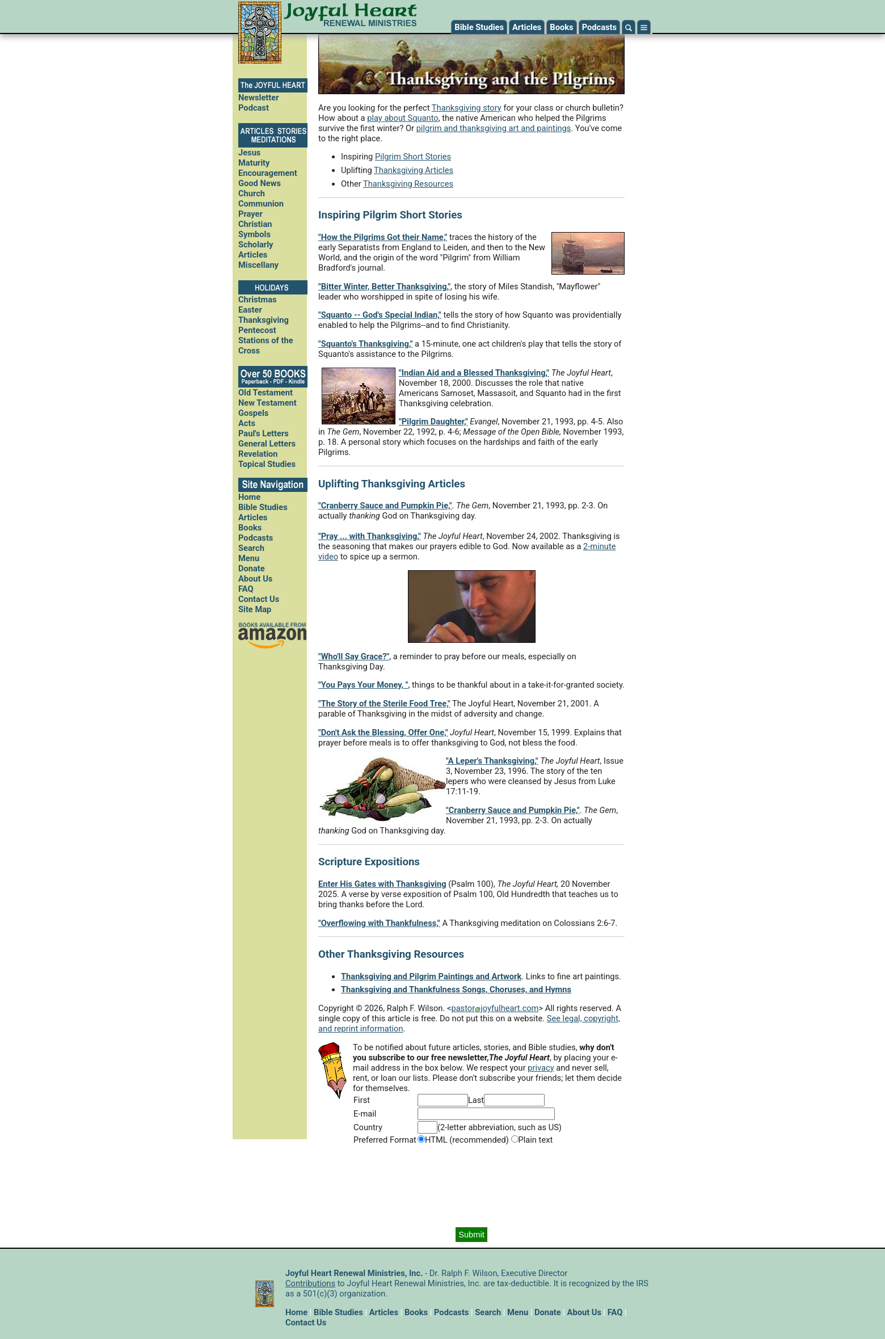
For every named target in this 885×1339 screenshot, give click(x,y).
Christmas (257, 299)
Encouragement (267, 173)
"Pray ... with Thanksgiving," (369, 536)
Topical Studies (267, 464)
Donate (251, 568)
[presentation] (471, 1186)
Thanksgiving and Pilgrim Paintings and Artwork (431, 976)
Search (251, 548)
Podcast (253, 108)
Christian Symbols (255, 229)
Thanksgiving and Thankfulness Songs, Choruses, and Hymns (456, 989)
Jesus (249, 153)
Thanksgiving (263, 320)
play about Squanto (403, 118)
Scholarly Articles (255, 249)
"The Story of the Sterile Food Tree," (384, 703)
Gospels (253, 413)
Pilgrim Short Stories (413, 156)
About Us (255, 579)
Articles (526, 27)
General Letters (267, 444)
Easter (250, 310)
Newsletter (258, 97)
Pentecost (257, 330)
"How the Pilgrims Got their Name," (382, 237)
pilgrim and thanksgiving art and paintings (493, 128)
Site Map (254, 609)
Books (561, 27)
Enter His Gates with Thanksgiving (382, 884)
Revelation (258, 454)
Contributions (310, 1283)
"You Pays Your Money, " (363, 685)
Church (251, 193)
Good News (259, 183)
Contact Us (258, 599)
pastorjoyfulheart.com (494, 1008)
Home (249, 497)
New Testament (267, 403)
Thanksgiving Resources (408, 184)
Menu (248, 558)
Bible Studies (479, 27)
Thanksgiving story (467, 108)
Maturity (253, 163)
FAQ (246, 589)
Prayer (250, 214)
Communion (261, 204)
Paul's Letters (263, 433)
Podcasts (599, 27)
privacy (541, 1068)
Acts (246, 423)
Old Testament (265, 393)
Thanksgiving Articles (413, 170)
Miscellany (258, 265)
